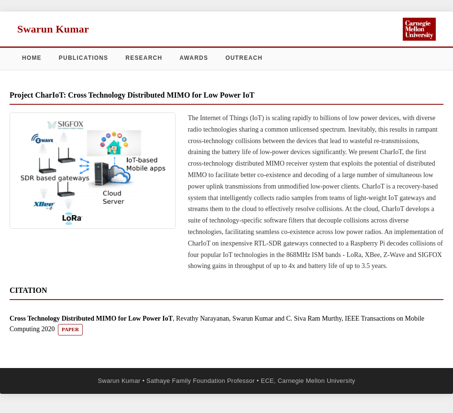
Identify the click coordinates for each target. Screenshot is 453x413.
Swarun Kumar (53, 29)
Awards (193, 58)
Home (32, 58)
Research (143, 58)
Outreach (244, 58)
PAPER (70, 329)
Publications (84, 58)
